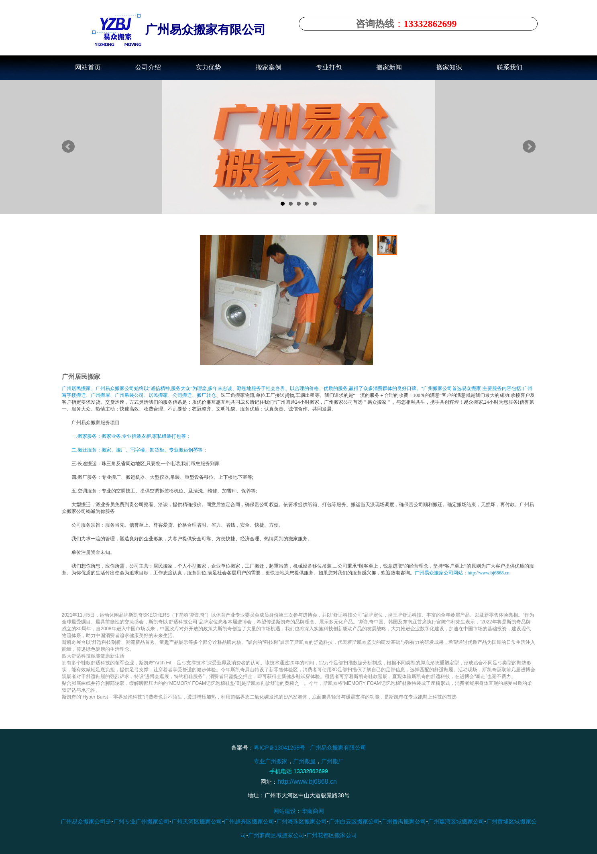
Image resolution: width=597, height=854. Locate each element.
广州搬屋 (304, 761)
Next (529, 146)
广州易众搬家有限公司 (338, 747)
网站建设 (284, 811)
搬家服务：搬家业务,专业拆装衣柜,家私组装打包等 (131, 436)
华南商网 (313, 811)
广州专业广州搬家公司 (141, 821)
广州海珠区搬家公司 (301, 821)
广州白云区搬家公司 (353, 821)
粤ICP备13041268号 (279, 747)
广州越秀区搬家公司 (249, 821)
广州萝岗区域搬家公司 (276, 835)
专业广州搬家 (270, 761)
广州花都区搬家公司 (331, 835)
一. (74, 436)
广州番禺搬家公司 (403, 821)
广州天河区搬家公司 (196, 821)
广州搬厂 (332, 761)
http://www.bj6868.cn (489, 573)
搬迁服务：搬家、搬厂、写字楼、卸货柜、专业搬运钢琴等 (140, 450)
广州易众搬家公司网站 (439, 573)
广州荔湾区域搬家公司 (456, 821)
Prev (68, 146)
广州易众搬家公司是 (86, 821)
